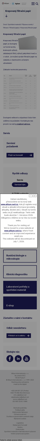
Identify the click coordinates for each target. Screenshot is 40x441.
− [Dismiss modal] (30, 196)
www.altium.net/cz (9, 204)
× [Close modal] (34, 196)
